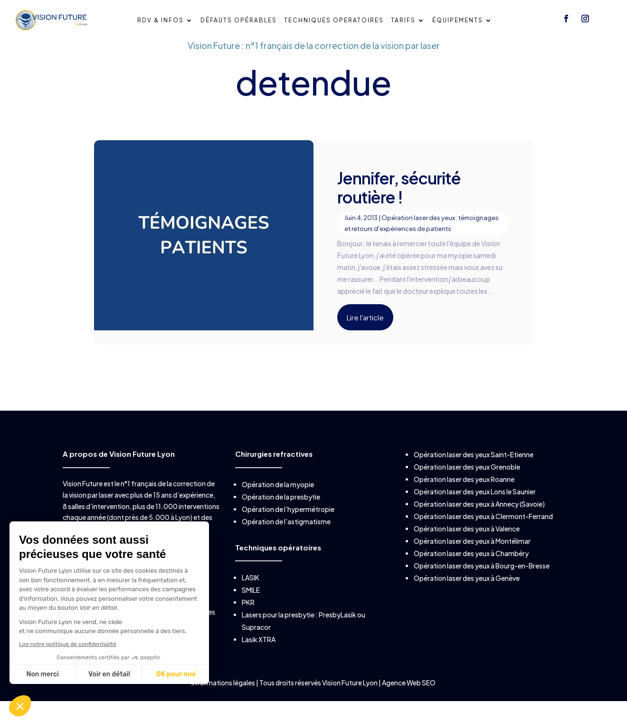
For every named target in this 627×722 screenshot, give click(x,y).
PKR (248, 616)
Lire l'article (365, 331)
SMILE (251, 603)
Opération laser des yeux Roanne (464, 493)
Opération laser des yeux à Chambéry (471, 567)
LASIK (250, 591)
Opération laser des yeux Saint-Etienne (473, 468)
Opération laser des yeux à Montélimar (472, 554)
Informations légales (223, 696)
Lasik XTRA (259, 653)
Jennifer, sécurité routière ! (399, 201)
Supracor (256, 640)
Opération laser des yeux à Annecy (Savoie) (479, 517)
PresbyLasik (337, 628)
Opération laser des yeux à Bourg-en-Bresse (482, 579)
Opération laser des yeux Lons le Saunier (475, 505)
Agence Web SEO (409, 696)
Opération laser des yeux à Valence (467, 542)
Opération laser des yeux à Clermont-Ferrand (483, 530)
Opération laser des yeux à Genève (467, 591)
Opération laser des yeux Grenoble (467, 480)
